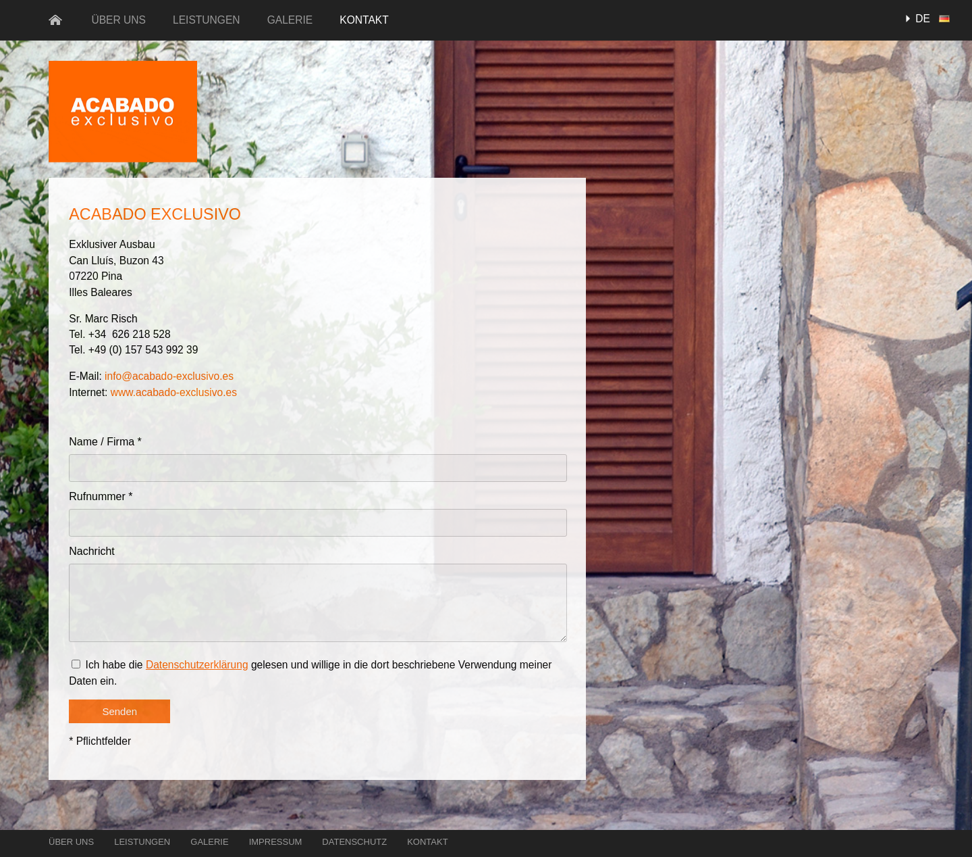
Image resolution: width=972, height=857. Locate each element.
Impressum (275, 842)
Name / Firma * (105, 441)
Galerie (290, 20)
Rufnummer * (100, 496)
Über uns (118, 20)
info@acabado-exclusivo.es (169, 376)
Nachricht (92, 551)
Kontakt (364, 20)
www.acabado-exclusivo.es (174, 392)
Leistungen (206, 20)
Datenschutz (354, 842)
